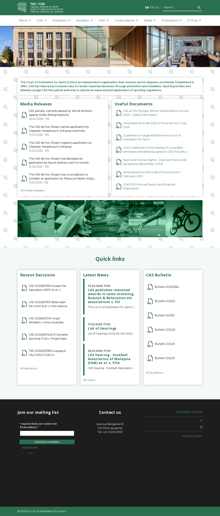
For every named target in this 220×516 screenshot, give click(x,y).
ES (157, 7)
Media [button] (150, 20)
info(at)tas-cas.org (189, 411)
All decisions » (29, 368)
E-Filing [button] (194, 20)
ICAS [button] (42, 20)
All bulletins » (155, 372)
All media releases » (33, 190)
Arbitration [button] (61, 20)
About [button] (25, 20)
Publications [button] (172, 20)
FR (152, 7)
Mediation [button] (84, 20)
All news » (89, 380)
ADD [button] (104, 20)
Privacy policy (192, 436)
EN (147, 7)
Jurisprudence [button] (126, 20)
